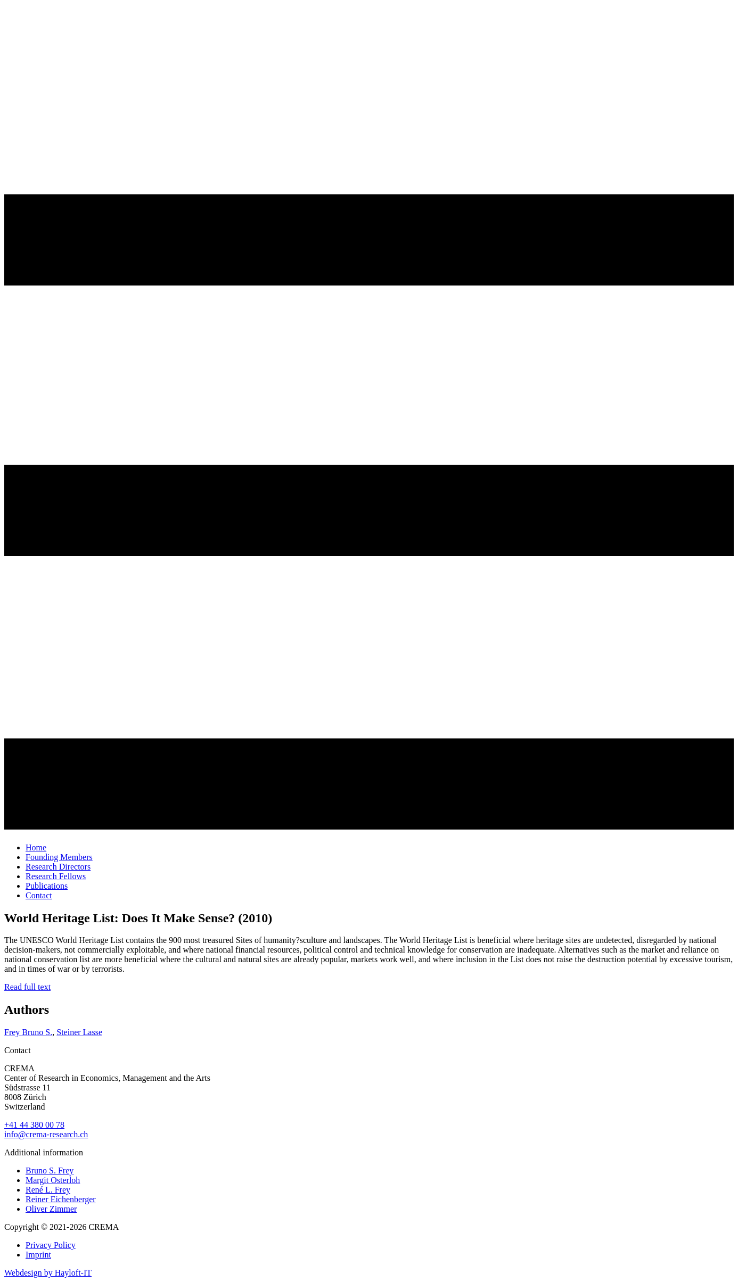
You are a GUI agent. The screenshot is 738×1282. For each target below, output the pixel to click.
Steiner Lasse (79, 1032)
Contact (39, 895)
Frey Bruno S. (28, 1032)
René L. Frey (48, 1189)
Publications (47, 885)
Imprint (38, 1254)
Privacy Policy (51, 1245)
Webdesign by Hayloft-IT (48, 1272)
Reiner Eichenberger (61, 1199)
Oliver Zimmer (51, 1208)
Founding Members (59, 857)
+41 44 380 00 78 (34, 1124)
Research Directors (58, 866)
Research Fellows (56, 876)
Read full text (27, 986)
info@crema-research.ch (46, 1134)
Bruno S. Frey (49, 1170)
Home (36, 847)
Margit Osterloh (53, 1180)
